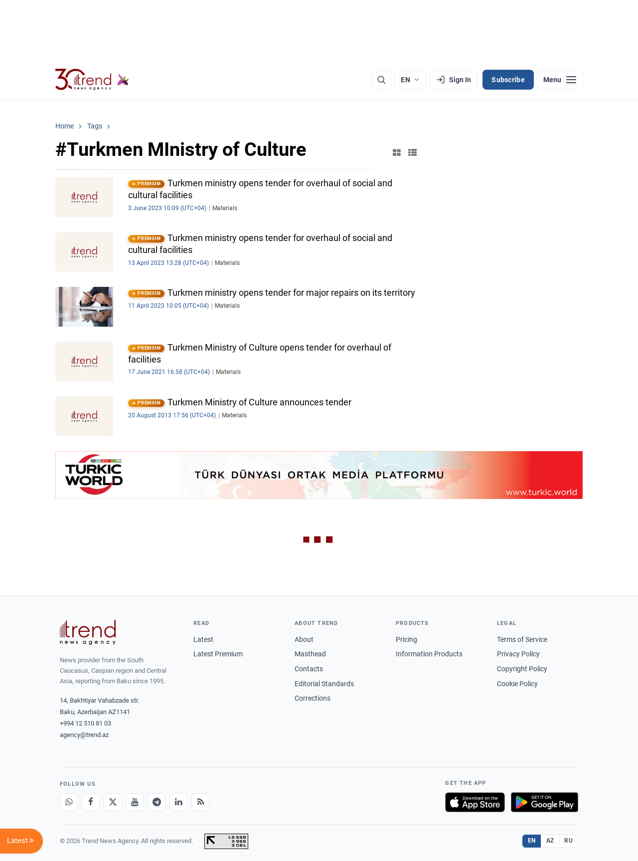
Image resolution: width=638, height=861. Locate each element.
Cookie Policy (517, 684)
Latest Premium (218, 654)
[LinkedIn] (178, 802)
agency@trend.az (84, 734)
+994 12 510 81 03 (85, 723)
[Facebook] (91, 802)
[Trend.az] (92, 80)
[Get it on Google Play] (544, 802)
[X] (113, 802)
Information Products (429, 654)
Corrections (312, 698)
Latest (203, 639)
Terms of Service (522, 639)
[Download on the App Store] (475, 802)
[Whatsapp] (69, 802)
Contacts (309, 669)
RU (568, 840)
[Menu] (560, 80)
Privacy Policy (518, 654)
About (304, 639)
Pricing (406, 639)
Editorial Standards (324, 684)
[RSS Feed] (200, 802)
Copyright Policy (522, 669)
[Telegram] (156, 802)
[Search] (381, 80)
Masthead (310, 654)
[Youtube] (135, 802)
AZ (550, 840)
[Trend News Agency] (88, 632)
